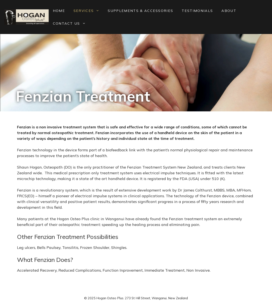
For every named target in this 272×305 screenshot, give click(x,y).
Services (89, 10)
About (228, 11)
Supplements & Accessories (140, 11)
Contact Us (71, 23)
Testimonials (197, 11)
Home (59, 11)
